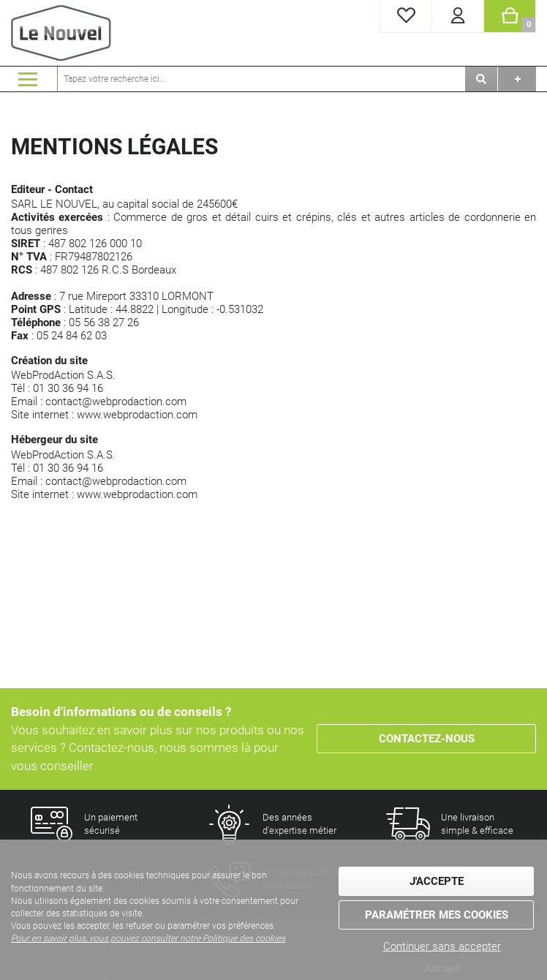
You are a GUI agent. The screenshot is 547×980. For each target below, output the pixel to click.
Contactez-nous (427, 738)
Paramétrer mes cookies (436, 914)
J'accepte (437, 881)
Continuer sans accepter (442, 946)
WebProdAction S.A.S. (63, 375)
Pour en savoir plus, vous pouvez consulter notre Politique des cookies (148, 938)
